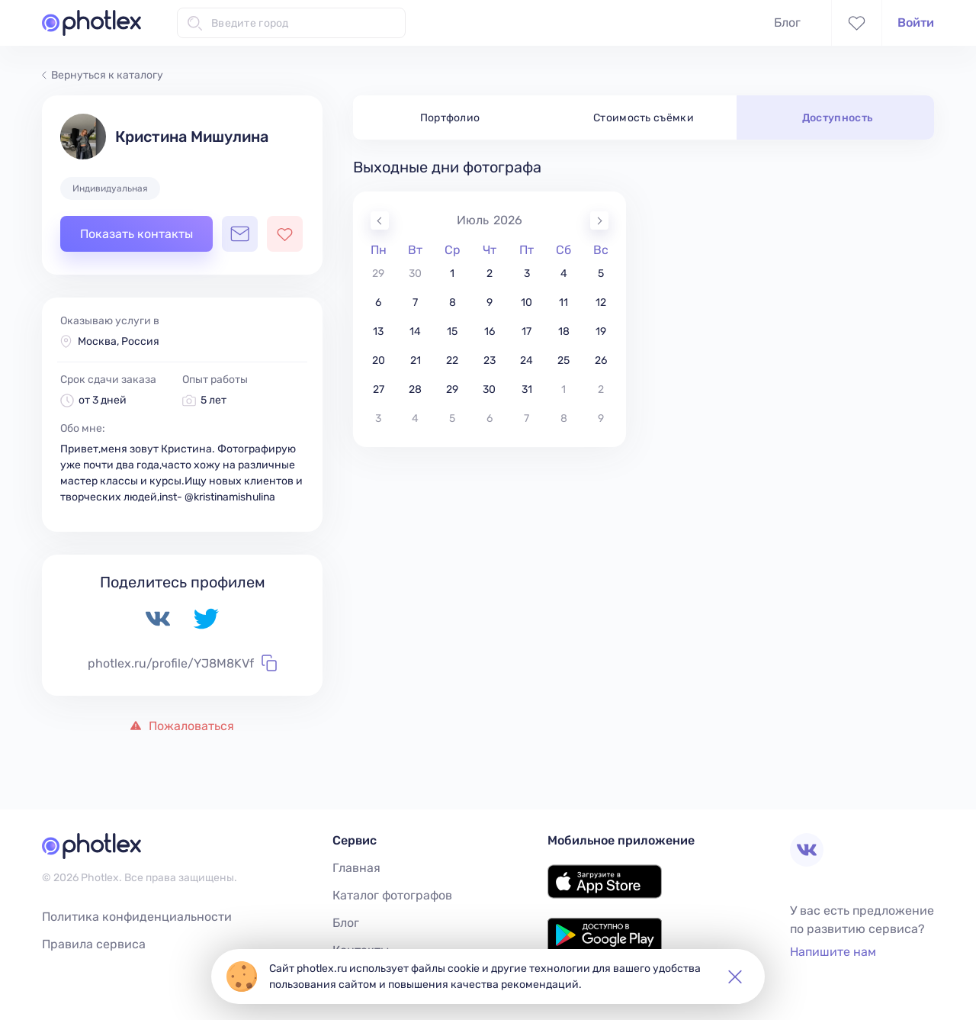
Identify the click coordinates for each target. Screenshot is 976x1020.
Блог (787, 22)
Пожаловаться (182, 726)
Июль (473, 220)
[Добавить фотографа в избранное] (285, 234)
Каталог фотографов (392, 895)
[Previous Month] (380, 220)
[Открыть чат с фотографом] (240, 234)
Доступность (837, 117)
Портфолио (450, 117)
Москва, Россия (118, 341)
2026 (507, 220)
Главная (356, 868)
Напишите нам (833, 951)
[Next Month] (599, 220)
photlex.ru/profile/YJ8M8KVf (182, 663)
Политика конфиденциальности (137, 916)
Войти (915, 22)
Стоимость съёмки (643, 117)
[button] (735, 976)
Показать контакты (136, 234)
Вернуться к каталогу (102, 75)
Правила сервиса (94, 944)
